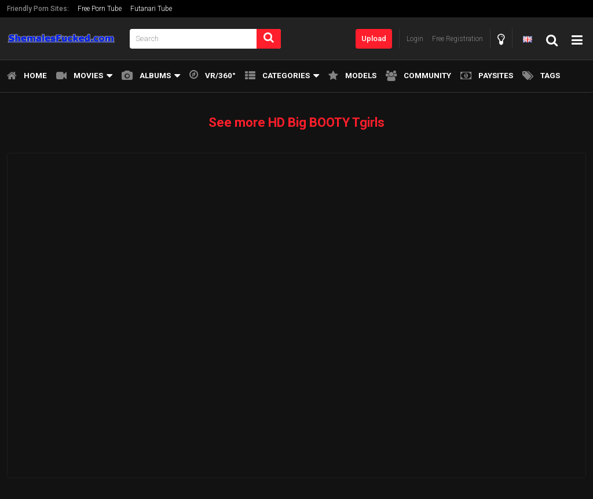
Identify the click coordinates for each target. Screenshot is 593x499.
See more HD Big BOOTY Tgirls (296, 122)
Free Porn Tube (100, 9)
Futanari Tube (151, 9)
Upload (373, 38)
